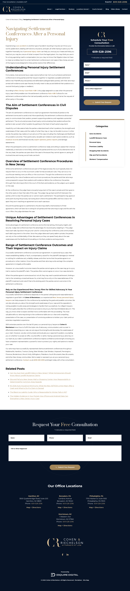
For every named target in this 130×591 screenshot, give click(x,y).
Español (108, 2)
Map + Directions (33, 507)
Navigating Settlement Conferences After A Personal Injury (43, 19)
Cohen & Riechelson (12, 19)
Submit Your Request (102, 102)
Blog (20, 19)
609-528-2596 (120, 2)
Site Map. (86, 580)
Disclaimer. (78, 580)
